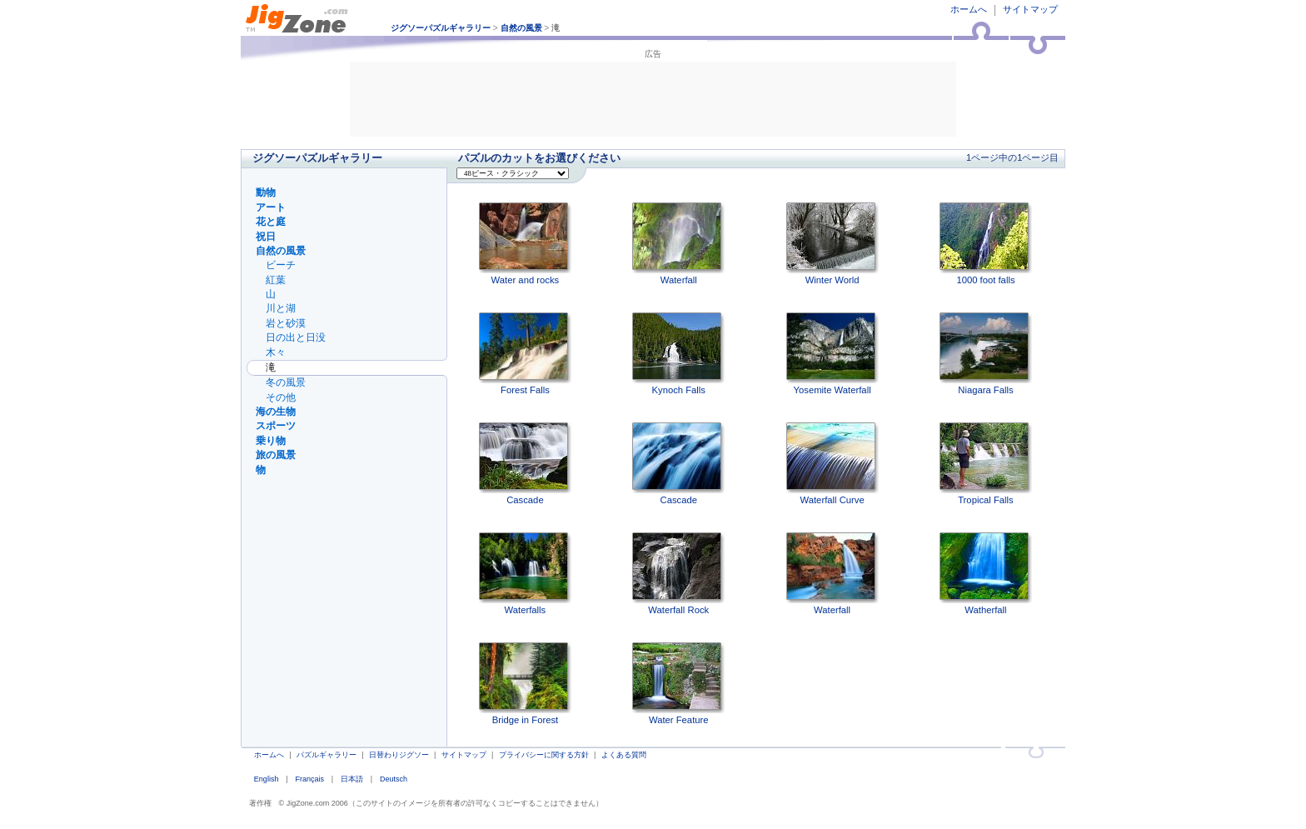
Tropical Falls (986, 463)
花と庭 (271, 221)
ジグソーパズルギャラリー (441, 27)
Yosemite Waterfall (832, 353)
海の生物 (276, 411)
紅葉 (276, 280)
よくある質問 (623, 755)
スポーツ (276, 426)
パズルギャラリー (326, 755)
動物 (266, 192)
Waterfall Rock (678, 573)
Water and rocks (525, 243)
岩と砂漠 (286, 323)
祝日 (266, 236)
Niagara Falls (986, 353)
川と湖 (281, 308)
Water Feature (678, 683)
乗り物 (271, 441)
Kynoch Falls (678, 353)
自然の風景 (521, 27)
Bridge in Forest (525, 683)
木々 (276, 352)
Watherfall (986, 573)
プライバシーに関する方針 (544, 755)
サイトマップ (1030, 9)
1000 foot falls (986, 243)
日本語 (352, 779)
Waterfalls (525, 573)
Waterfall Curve (832, 463)
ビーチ (281, 265)
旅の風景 (276, 455)
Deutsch (393, 779)
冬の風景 (286, 382)
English (266, 779)
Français (309, 779)
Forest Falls (525, 353)
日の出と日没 (296, 337)
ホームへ (968, 9)
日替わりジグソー (399, 755)
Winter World (832, 243)
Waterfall (678, 243)
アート (271, 207)
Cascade (525, 463)
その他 (281, 397)
